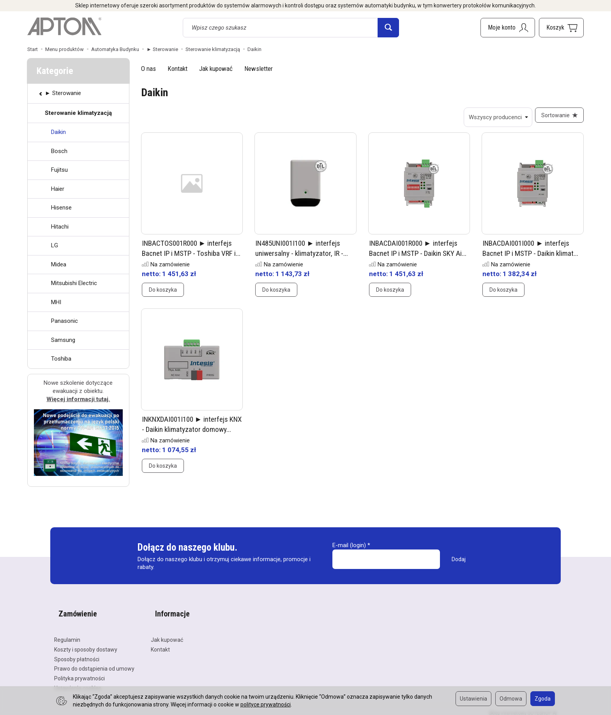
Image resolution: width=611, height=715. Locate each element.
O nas (148, 68)
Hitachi (60, 226)
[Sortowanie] (557, 117)
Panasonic (64, 320)
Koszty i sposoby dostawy (85, 644)
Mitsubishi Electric (74, 283)
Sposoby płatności (76, 653)
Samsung (63, 339)
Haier (57, 188)
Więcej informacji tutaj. (78, 399)
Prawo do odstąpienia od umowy (94, 663)
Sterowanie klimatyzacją (78, 112)
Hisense (61, 207)
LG (54, 245)
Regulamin (67, 634)
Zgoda (543, 699)
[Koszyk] (561, 27)
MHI (56, 302)
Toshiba (61, 358)
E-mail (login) (349, 549)
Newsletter (258, 68)
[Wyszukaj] (388, 27)
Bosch (59, 151)
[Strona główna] (64, 26)
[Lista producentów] (493, 117)
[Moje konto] (507, 27)
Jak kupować (216, 68)
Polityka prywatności (79, 672)
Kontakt (177, 68)
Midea (58, 264)
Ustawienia (473, 699)
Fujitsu (59, 169)
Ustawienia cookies (77, 682)
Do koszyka (163, 294)
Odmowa (511, 699)
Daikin (58, 132)
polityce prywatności (265, 704)
